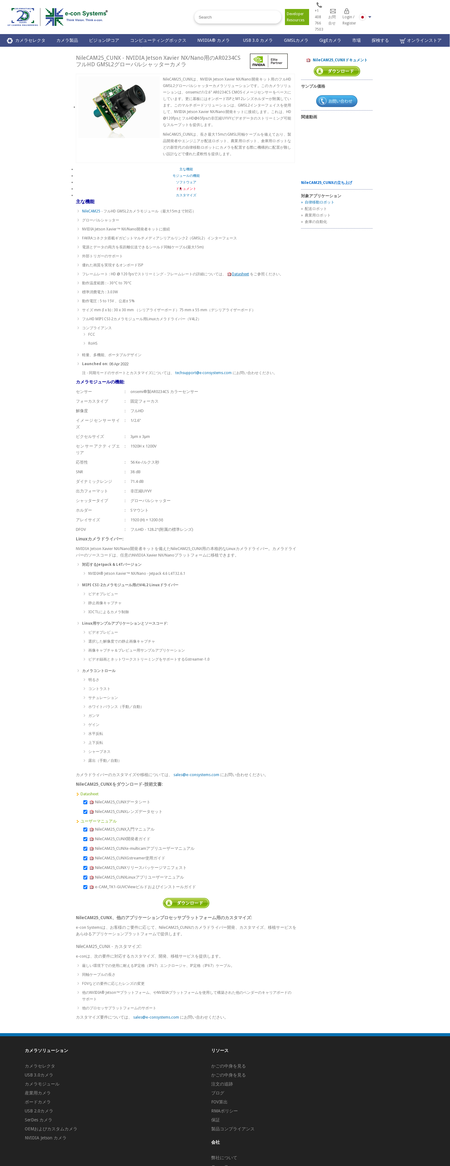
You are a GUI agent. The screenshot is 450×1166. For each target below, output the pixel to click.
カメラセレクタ (26, 41)
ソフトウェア (186, 182)
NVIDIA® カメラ (214, 40)
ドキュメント (186, 189)
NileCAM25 (91, 211)
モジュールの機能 (186, 176)
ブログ (217, 1092)
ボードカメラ (38, 1101)
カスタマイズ (186, 195)
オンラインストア (421, 41)
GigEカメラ (330, 40)
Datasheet (238, 274)
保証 (215, 1119)
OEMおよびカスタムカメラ (51, 1128)
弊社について (224, 1157)
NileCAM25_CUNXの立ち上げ (326, 183)
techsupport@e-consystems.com (203, 373)
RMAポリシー (224, 1110)
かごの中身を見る (228, 1065)
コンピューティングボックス (158, 40)
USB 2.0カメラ (39, 1110)
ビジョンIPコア (104, 40)
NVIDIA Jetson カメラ (46, 1137)
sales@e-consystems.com (196, 774)
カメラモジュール (42, 1083)
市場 (356, 40)
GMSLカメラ (296, 40)
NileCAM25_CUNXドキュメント (337, 60)
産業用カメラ (38, 1092)
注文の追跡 (222, 1083)
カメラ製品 (67, 40)
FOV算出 (219, 1101)
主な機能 (186, 169)
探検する (380, 40)
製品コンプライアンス (233, 1128)
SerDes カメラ (38, 1119)
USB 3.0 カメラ (258, 40)
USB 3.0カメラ (39, 1074)
